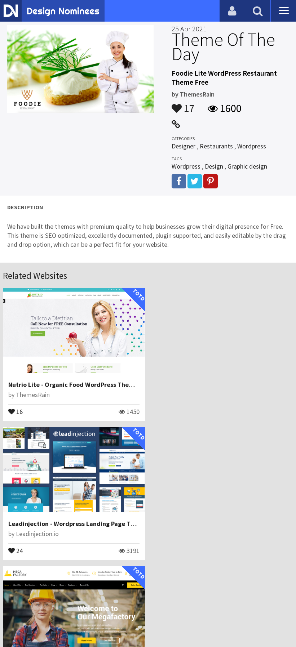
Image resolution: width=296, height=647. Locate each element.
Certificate (77, 612)
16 (15, 411)
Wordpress (251, 146)
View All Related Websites (148, 581)
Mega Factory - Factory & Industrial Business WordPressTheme (98, 523)
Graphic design (247, 166)
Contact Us (42, 612)
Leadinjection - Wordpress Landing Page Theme (225, 384)
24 (163, 411)
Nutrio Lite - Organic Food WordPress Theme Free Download (95, 384)
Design (214, 166)
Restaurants (216, 146)
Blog (15, 612)
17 (183, 104)
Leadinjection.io (185, 395)
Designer (183, 146)
